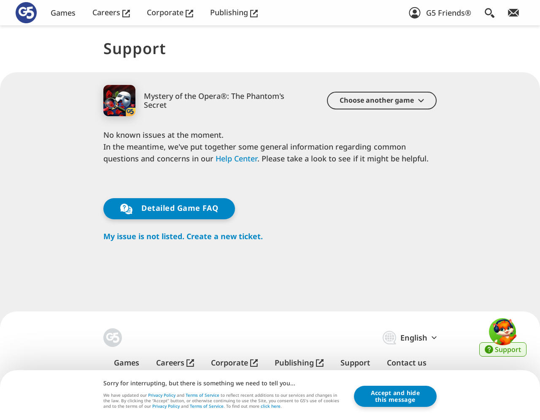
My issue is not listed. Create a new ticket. (183, 236)
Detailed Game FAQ (169, 208)
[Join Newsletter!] (513, 12)
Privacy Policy (162, 395)
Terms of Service (202, 395)
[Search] (489, 13)
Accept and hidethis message (395, 396)
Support (355, 363)
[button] (382, 100)
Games (63, 12)
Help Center (236, 158)
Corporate (170, 12)
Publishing (234, 12)
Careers (111, 12)
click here (271, 406)
